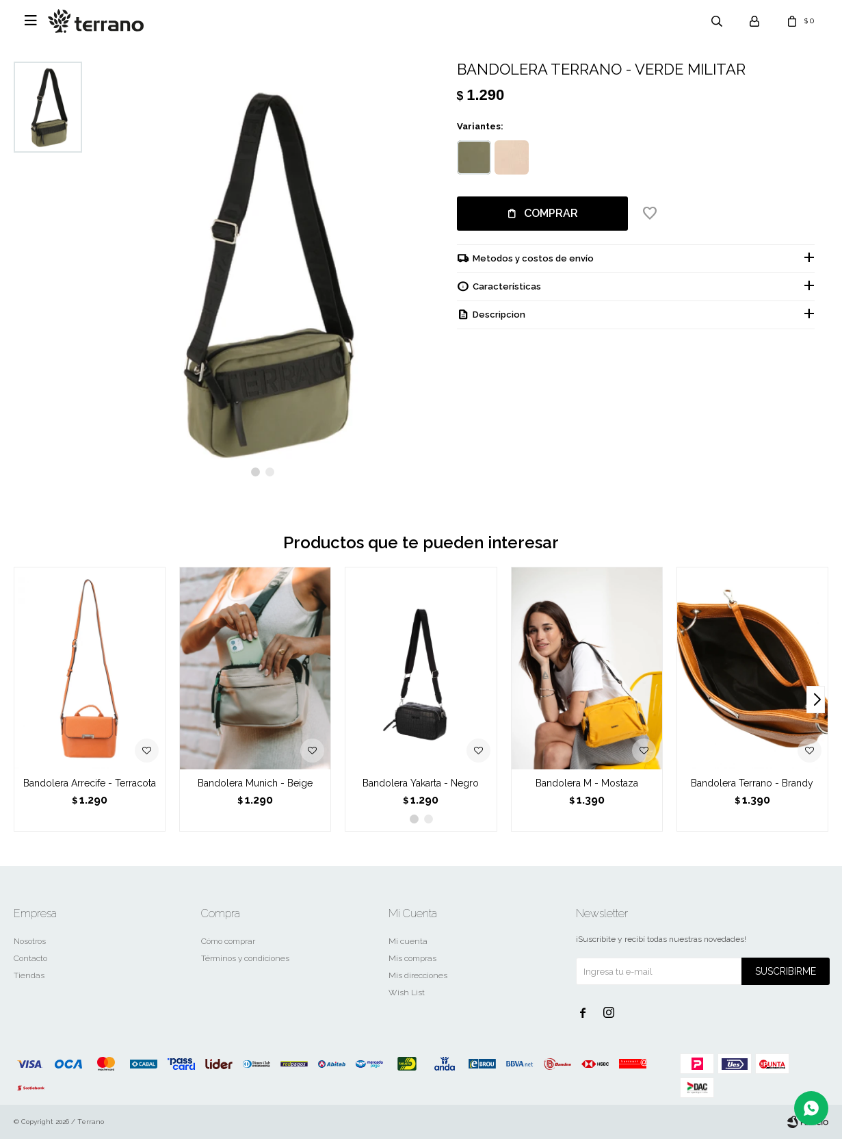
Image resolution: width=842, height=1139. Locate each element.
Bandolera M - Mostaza (587, 783)
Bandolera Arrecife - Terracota (89, 783)
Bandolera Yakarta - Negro (421, 783)
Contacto (30, 958)
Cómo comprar (228, 941)
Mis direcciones (418, 975)
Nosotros (30, 941)
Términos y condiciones (245, 958)
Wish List (407, 992)
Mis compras (412, 958)
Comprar (551, 213)
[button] (255, 472)
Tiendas (29, 975)
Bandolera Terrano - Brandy (752, 783)
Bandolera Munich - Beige (255, 783)
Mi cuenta (408, 941)
